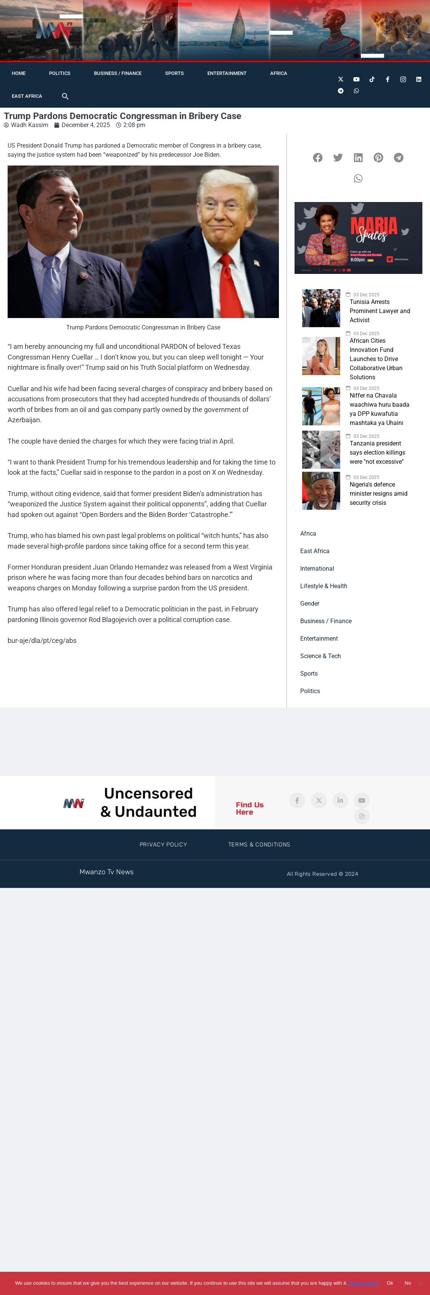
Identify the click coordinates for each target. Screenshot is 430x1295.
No (408, 1283)
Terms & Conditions (259, 844)
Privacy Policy (163, 844)
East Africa (27, 96)
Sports (174, 73)
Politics (59, 73)
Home (18, 73)
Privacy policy (364, 1283)
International (317, 568)
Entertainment (227, 73)
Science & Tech (320, 656)
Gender (309, 603)
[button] (65, 96)
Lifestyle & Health (323, 586)
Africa (278, 73)
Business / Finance (118, 73)
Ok (390, 1283)
